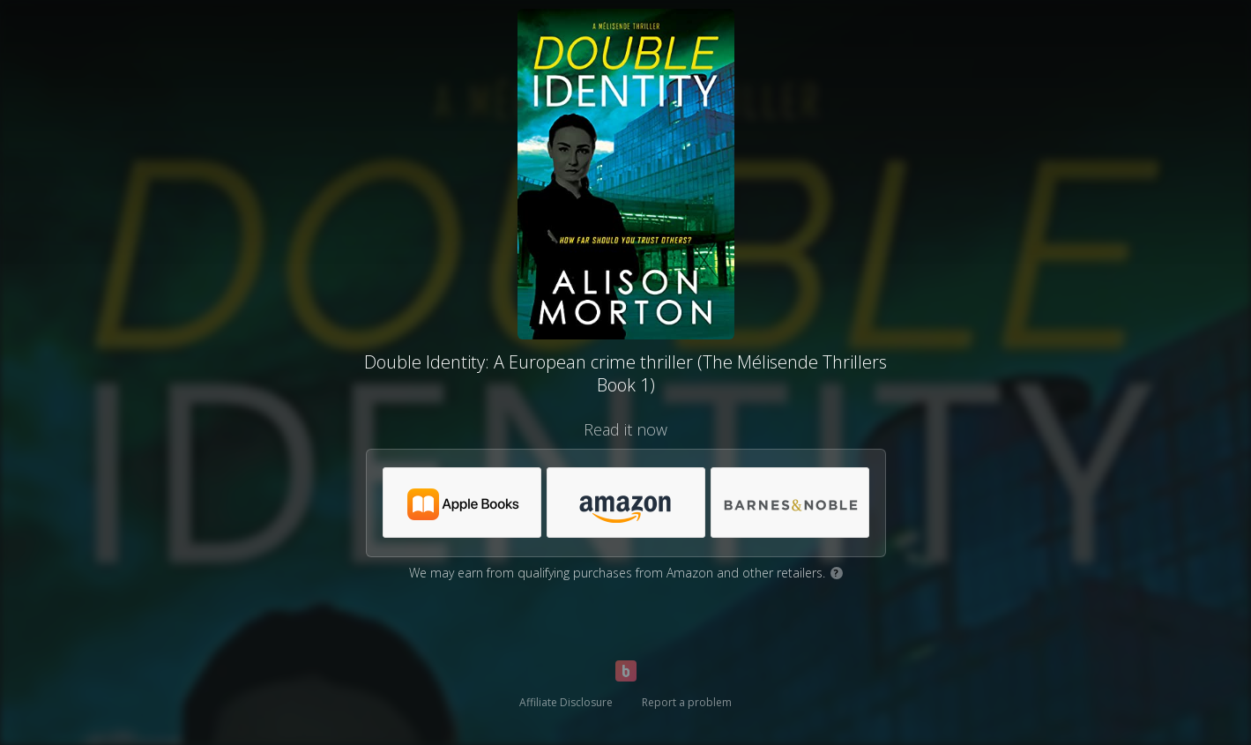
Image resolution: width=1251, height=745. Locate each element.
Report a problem (687, 702)
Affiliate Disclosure (566, 702)
